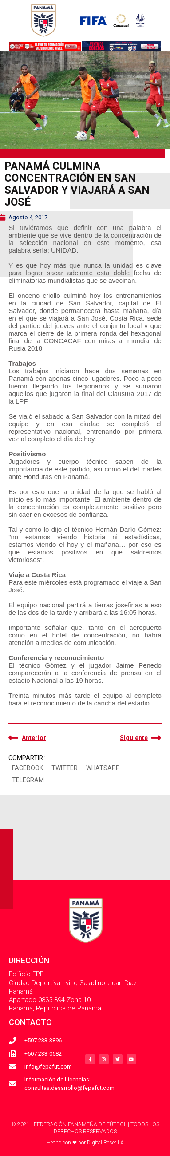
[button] (27, 768)
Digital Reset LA (105, 1143)
